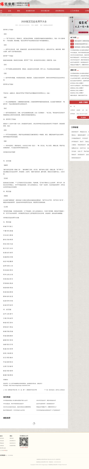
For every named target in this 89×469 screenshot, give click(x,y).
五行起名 (74, 151)
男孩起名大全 (83, 131)
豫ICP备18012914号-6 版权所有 (52, 459)
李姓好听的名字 (82, 144)
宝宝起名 (2, 440)
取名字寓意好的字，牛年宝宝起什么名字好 (14, 410)
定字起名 (72, 113)
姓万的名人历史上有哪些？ (77, 83)
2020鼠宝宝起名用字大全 (34, 21)
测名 (18, 11)
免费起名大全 (75, 148)
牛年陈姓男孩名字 (76, 138)
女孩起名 (2, 445)
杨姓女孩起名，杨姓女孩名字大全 (78, 95)
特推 (72, 40)
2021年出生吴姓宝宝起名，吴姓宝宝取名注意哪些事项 (17, 407)
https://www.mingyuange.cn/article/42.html (19, 385)
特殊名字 (74, 154)
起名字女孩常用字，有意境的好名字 (45, 403)
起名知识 (9, 15)
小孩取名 (74, 144)
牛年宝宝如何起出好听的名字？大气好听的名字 (48, 410)
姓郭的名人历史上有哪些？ (77, 88)
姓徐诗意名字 (75, 131)
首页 (1, 15)
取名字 (81, 141)
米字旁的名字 (75, 141)
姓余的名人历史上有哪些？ (77, 93)
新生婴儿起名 (3, 448)
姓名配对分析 (30, 11)
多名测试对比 (60, 11)
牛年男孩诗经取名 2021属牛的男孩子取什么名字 (15, 400)
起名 (9, 11)
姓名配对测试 (13, 445)
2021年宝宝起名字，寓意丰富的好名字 (46, 400)
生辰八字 (80, 151)
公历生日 (72, 110)
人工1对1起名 (4, 450)
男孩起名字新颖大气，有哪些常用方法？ (46, 407)
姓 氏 (72, 106)
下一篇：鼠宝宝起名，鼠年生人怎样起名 (54, 389)
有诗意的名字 (81, 154)
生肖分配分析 (45, 11)
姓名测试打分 (13, 440)
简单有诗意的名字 (76, 157)
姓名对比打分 (13, 443)
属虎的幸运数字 (82, 135)
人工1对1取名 (74, 11)
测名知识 (12, 438)
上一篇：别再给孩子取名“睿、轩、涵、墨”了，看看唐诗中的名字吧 (20, 389)
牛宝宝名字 (85, 138)
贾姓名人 (74, 135)
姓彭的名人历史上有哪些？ (77, 90)
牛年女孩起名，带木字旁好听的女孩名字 (13, 403)
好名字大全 (83, 148)
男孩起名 (2, 443)
